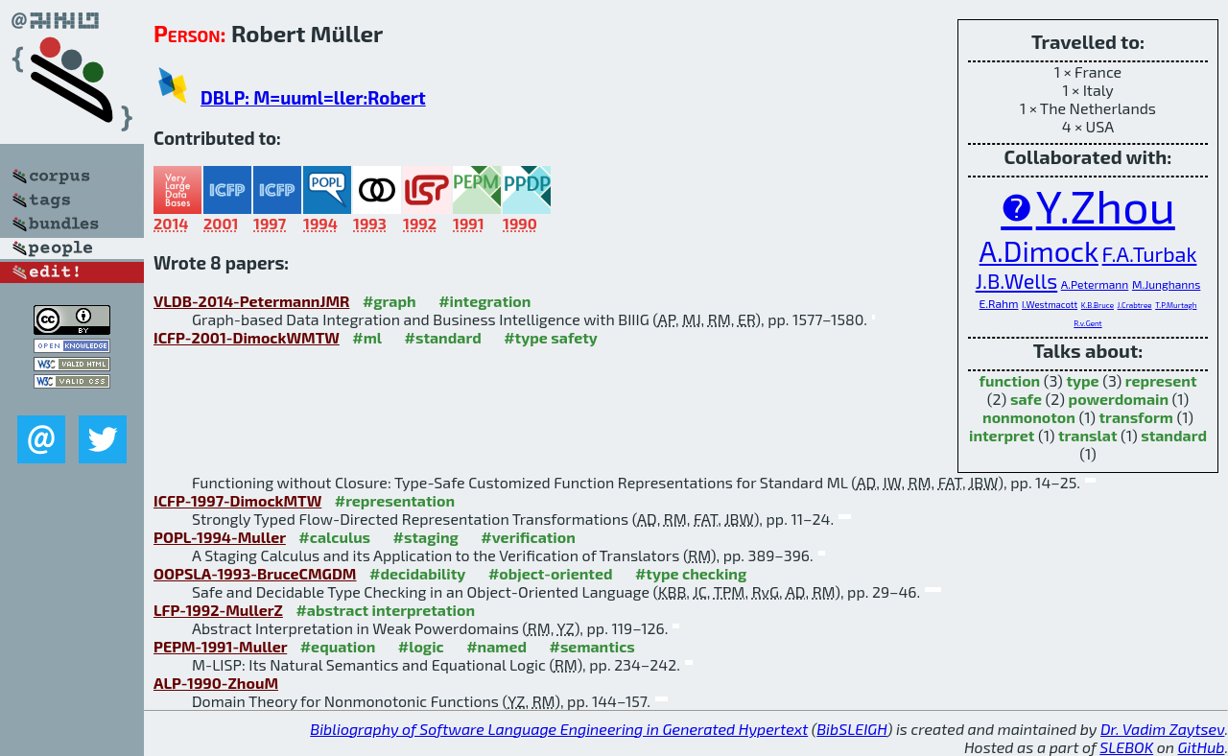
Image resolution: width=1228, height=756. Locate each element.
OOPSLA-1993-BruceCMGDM (255, 573)
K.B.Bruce (1097, 305)
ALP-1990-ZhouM (216, 682)
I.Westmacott (1049, 304)
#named (496, 646)
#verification (528, 537)
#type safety (551, 337)
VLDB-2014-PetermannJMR (251, 301)
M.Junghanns (1166, 284)
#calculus (334, 537)
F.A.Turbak (1149, 253)
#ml (367, 337)
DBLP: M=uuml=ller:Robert (313, 97)
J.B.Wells (1017, 280)
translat (1088, 435)
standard (1174, 435)
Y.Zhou (1105, 205)
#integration (484, 301)
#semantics (591, 646)
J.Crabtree (1135, 305)
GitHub (1201, 747)
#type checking (690, 573)
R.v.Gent (1087, 323)
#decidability (417, 573)
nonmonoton (1028, 417)
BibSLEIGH (851, 729)
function (1009, 380)
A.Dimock (1039, 250)
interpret (1001, 435)
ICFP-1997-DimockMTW (237, 500)
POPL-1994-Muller (220, 537)
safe (1026, 399)
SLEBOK (1126, 747)
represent (1161, 380)
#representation (395, 500)
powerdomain (1119, 399)
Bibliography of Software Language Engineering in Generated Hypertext (559, 729)
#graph (389, 301)
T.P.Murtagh (1175, 305)
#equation (338, 646)
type (1082, 380)
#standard (443, 337)
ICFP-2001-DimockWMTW (247, 337)
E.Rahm (999, 303)
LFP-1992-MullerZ (218, 610)
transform (1136, 417)
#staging (426, 537)
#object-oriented (550, 573)
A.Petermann (1095, 284)
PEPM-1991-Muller (220, 646)
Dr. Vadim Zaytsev (1162, 729)
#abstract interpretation (385, 610)
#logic (421, 646)
